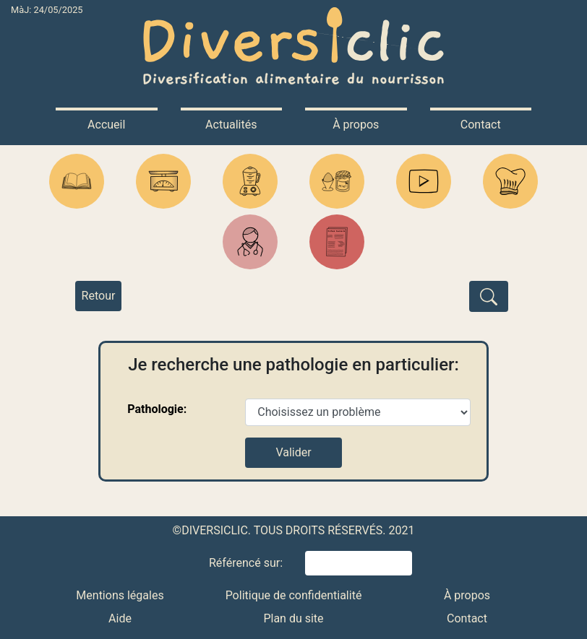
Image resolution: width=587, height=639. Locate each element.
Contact (467, 618)
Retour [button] (99, 296)
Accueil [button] (106, 124)
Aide (120, 618)
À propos (467, 595)
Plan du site (293, 618)
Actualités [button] (231, 124)
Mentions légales (119, 595)
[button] (76, 181)
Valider (293, 452)
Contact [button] (480, 124)
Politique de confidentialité (294, 595)
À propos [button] (356, 124)
